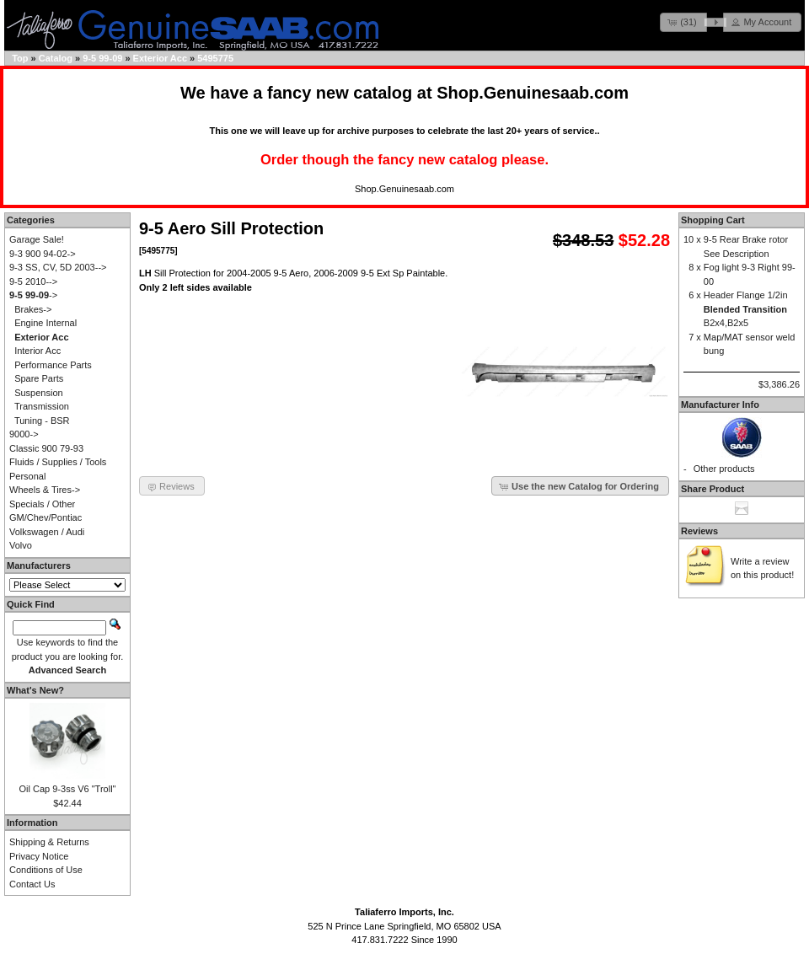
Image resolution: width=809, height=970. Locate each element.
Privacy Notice (38, 856)
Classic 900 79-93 (46, 448)
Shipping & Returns (49, 842)
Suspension (38, 393)
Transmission (41, 406)
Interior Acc (37, 351)
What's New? (35, 690)
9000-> (24, 434)
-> (33, 295)
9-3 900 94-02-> (42, 254)
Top (20, 58)
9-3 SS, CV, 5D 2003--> (57, 267)
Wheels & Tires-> (44, 490)
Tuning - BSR (42, 420)
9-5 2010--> (33, 281)
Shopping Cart (713, 220)
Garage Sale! (36, 239)
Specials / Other (42, 504)
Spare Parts (38, 378)
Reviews (699, 531)
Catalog (55, 58)
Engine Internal (45, 323)
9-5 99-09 (102, 58)
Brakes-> (32, 309)
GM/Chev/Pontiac (45, 517)
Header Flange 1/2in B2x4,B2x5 (746, 309)
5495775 (215, 58)
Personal (27, 476)
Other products (724, 469)
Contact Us (32, 884)
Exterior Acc (160, 58)
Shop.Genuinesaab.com (533, 92)
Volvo (20, 545)
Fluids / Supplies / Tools (57, 462)
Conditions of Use (46, 870)
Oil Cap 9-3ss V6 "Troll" (67, 789)
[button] (683, 22)
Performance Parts (53, 365)
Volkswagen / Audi (46, 532)
